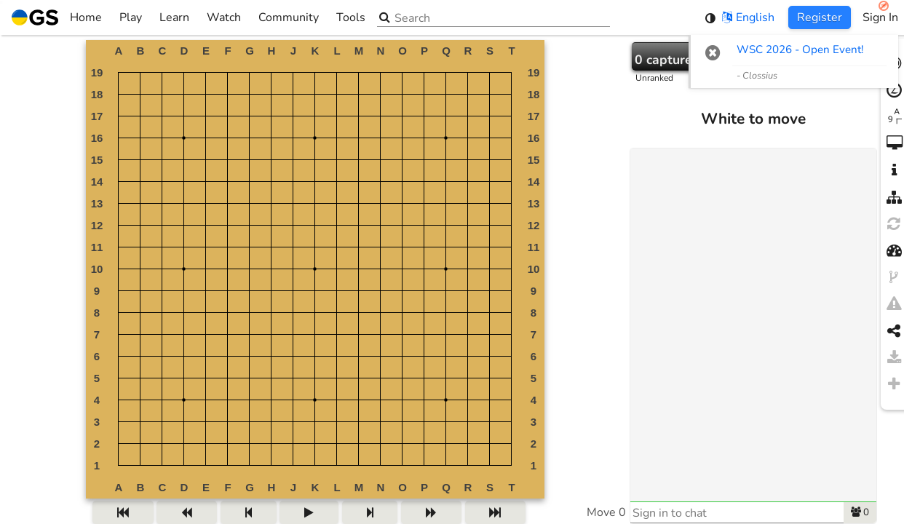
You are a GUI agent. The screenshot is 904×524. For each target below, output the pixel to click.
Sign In (880, 17)
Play (130, 17)
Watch (224, 17)
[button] (712, 52)
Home (57, 17)
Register (819, 17)
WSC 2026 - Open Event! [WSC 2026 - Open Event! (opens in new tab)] (800, 49)
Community (288, 17)
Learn (174, 17)
